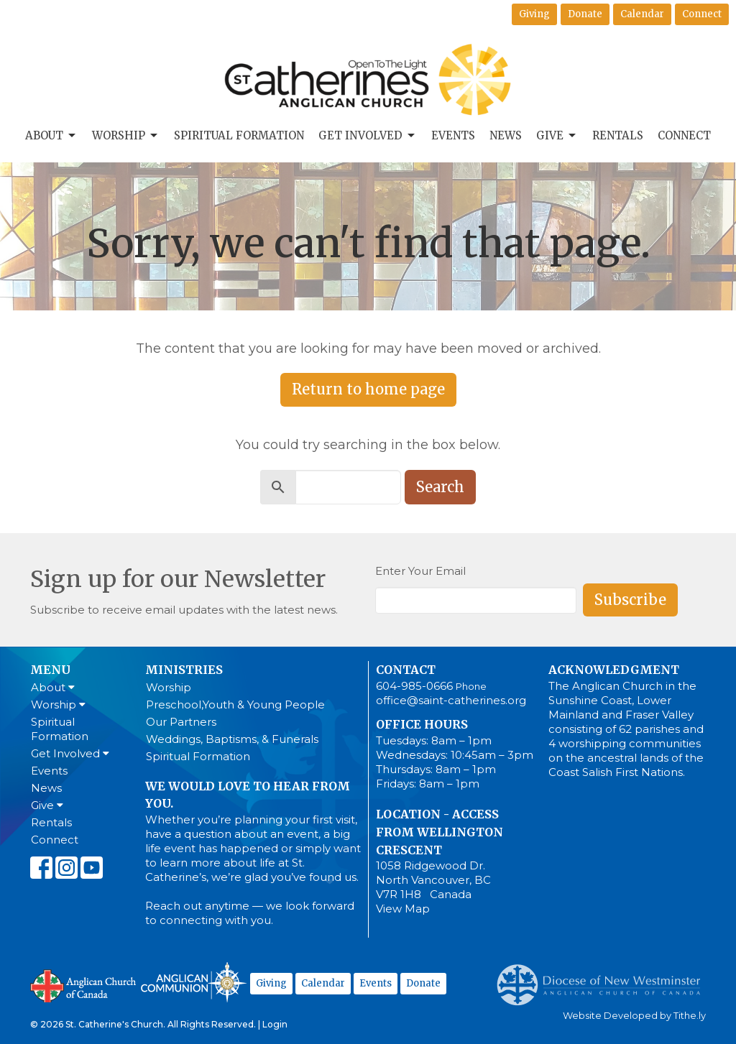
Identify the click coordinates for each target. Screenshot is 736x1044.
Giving (534, 14)
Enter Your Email (420, 571)
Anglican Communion (193, 981)
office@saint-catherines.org (451, 700)
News (505, 135)
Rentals (617, 135)
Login (275, 1024)
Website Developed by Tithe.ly (634, 1015)
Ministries (184, 669)
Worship (126, 136)
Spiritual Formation (239, 135)
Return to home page (368, 389)
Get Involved (367, 136)
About (51, 136)
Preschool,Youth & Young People (235, 704)
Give (557, 136)
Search (440, 487)
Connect (702, 14)
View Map (403, 908)
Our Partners (181, 722)
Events (453, 135)
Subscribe (630, 600)
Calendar (642, 14)
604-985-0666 (414, 686)
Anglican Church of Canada (83, 984)
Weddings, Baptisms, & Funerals (232, 739)
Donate (585, 14)
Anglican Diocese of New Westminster (604, 978)
